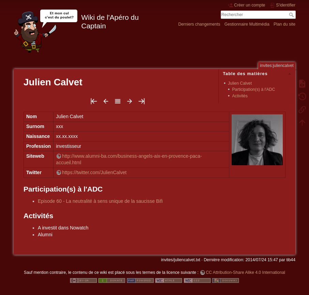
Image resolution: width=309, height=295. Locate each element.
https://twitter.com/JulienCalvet (94, 172)
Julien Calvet (240, 83)
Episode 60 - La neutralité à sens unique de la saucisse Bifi (100, 201)
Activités (240, 96)
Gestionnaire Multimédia (247, 24)
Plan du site (284, 24)
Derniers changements (199, 24)
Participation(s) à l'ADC (253, 89)
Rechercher (292, 14)
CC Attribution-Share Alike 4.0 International (245, 272)
